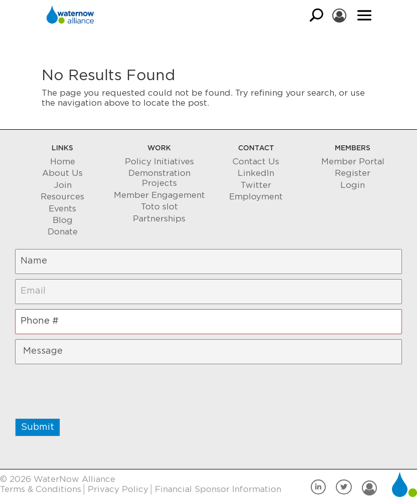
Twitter (256, 185)
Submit (37, 427)
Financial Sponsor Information (218, 489)
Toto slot (159, 206)
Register (352, 173)
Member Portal (352, 161)
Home (62, 161)
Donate (63, 231)
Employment (256, 196)
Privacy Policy (118, 489)
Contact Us (256, 161)
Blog (63, 220)
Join (63, 185)
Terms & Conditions (40, 489)
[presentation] (91, 388)
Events (62, 208)
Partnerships (159, 218)
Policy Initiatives (159, 161)
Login (352, 185)
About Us (62, 173)
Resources (62, 196)
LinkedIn (256, 173)
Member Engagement (159, 195)
